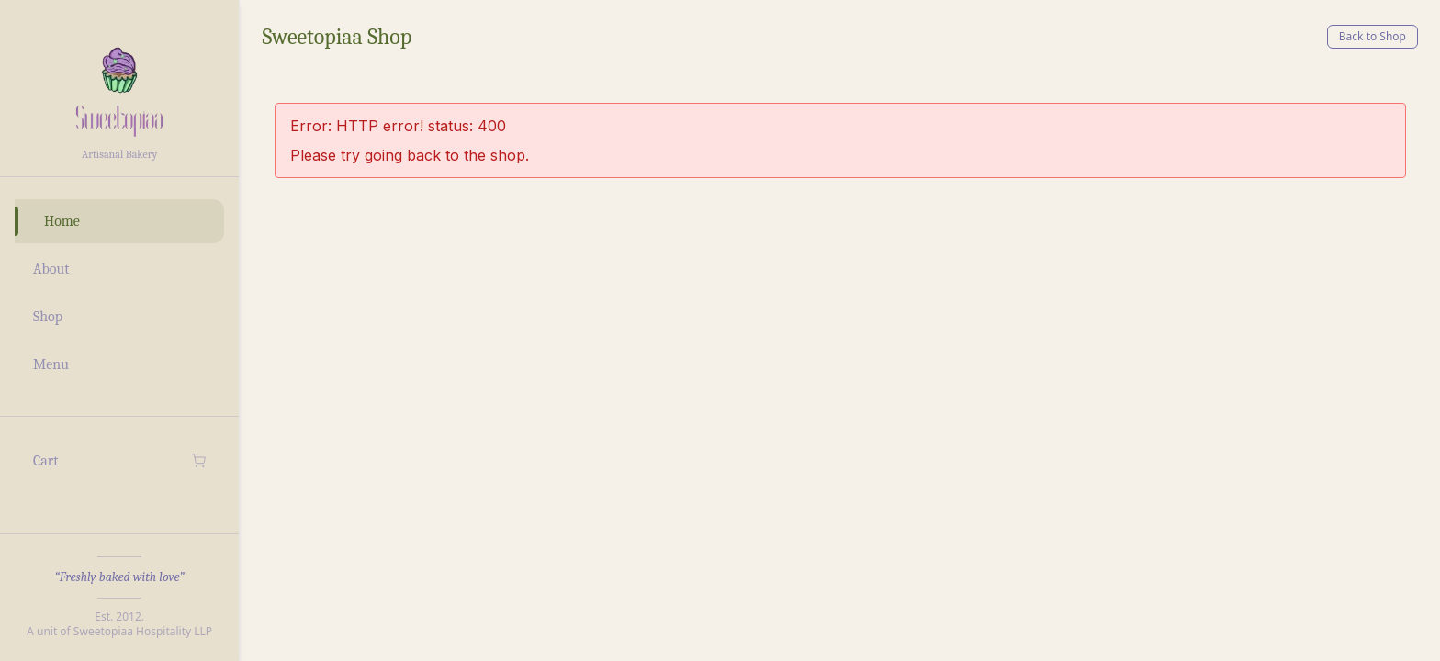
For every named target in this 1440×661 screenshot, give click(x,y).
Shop (47, 316)
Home (62, 221)
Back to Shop (1372, 36)
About (51, 269)
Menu (51, 364)
